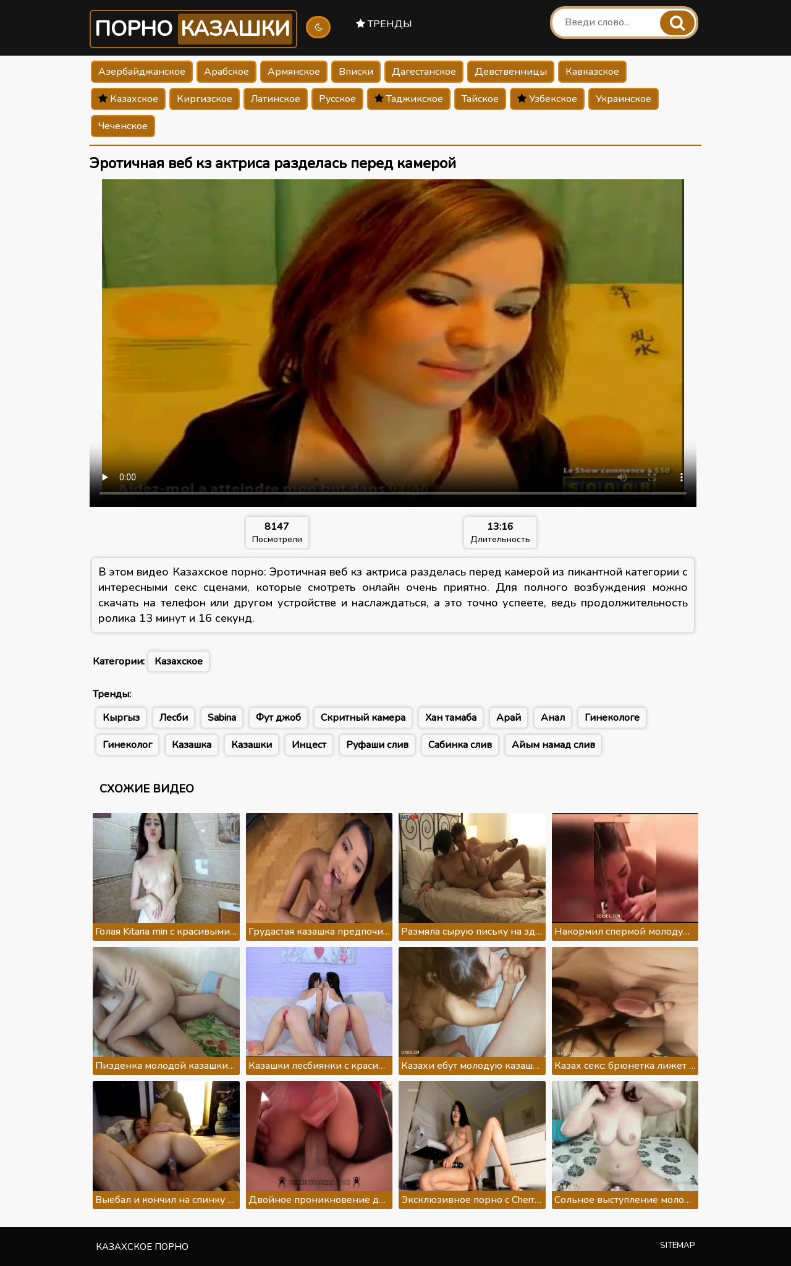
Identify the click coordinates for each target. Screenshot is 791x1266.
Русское (337, 99)
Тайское (480, 99)
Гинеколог (127, 745)
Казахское (128, 99)
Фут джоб (278, 717)
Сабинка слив (460, 745)
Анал (553, 717)
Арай (508, 717)
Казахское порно (142, 1247)
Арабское (226, 72)
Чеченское (123, 126)
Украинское (623, 99)
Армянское (294, 72)
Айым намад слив (553, 745)
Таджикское (408, 99)
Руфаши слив (377, 745)
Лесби (173, 717)
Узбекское (547, 99)
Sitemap (677, 1245)
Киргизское (204, 99)
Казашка (191, 745)
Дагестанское (424, 72)
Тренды (384, 24)
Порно (193, 29)
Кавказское (592, 72)
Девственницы (511, 72)
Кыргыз (121, 717)
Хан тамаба (450, 717)
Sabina (222, 717)
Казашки (251, 745)
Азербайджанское (141, 72)
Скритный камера (363, 717)
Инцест (309, 745)
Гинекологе (612, 717)
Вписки (356, 72)
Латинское (275, 99)
